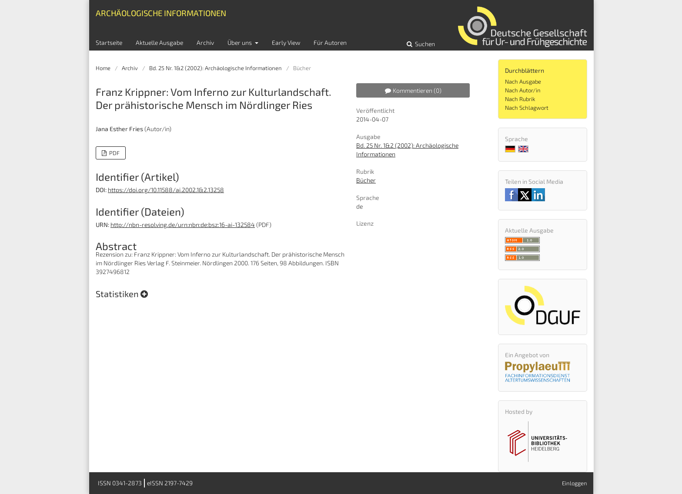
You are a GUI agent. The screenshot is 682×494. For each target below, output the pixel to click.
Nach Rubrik (520, 98)
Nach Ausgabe (523, 81)
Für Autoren (330, 42)
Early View (286, 42)
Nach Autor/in (523, 90)
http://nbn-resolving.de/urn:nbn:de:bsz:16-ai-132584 (182, 224)
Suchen (424, 43)
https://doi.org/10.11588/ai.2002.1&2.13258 (166, 189)
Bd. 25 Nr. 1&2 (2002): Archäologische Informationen (215, 67)
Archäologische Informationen (161, 13)
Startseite (109, 42)
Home (103, 67)
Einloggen (574, 483)
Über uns (240, 42)
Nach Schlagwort (526, 107)
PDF (114, 152)
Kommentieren (413, 90)
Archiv (205, 42)
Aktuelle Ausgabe (159, 42)
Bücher (366, 180)
